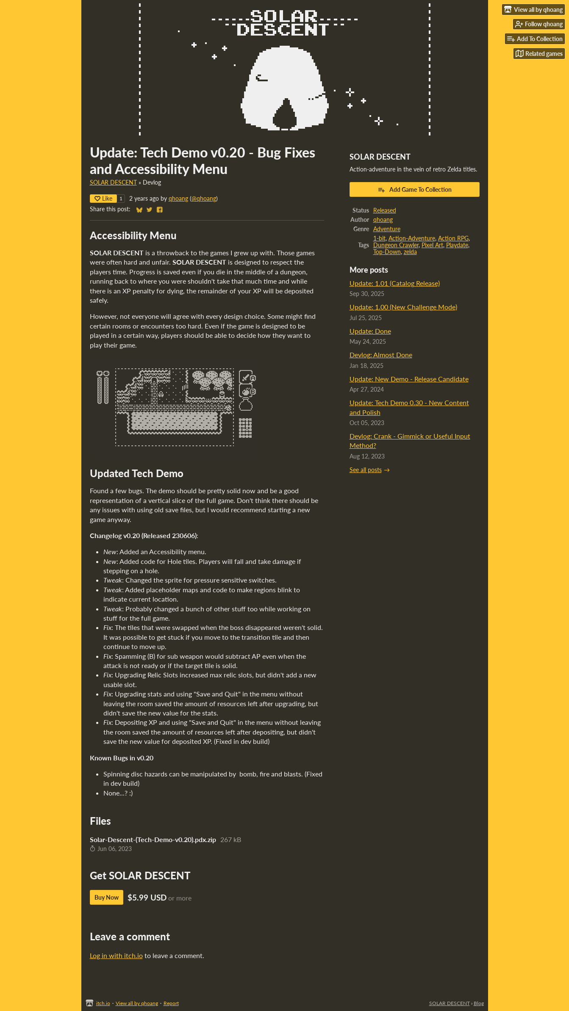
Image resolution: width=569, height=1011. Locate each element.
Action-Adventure (412, 238)
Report (171, 1003)
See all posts (366, 470)
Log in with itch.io (116, 955)
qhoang (178, 198)
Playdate (457, 245)
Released (384, 210)
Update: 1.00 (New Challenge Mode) (403, 307)
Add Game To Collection (414, 189)
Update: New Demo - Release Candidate (409, 379)
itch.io (103, 1003)
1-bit (379, 238)
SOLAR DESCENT (113, 182)
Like (103, 198)
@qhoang (204, 198)
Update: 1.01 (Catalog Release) (395, 283)
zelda (410, 252)
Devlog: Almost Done (381, 355)
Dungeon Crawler (396, 245)
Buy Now (106, 897)
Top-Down (387, 252)
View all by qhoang (137, 1003)
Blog (479, 1003)
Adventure (386, 229)
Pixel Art (432, 245)
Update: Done (370, 331)
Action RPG (453, 238)
